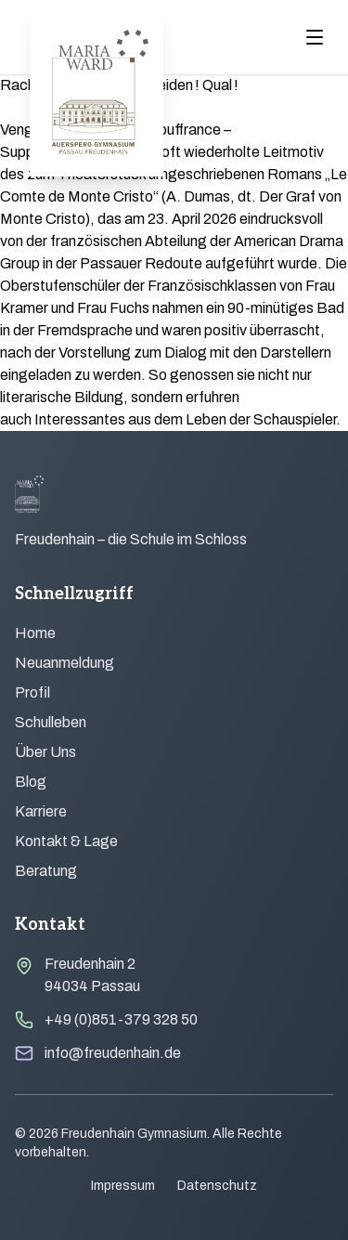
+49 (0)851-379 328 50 (121, 1019)
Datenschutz (217, 1186)
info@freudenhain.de (113, 1053)
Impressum (123, 1186)
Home (35, 633)
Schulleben (50, 722)
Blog (30, 782)
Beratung (46, 871)
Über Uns (45, 752)
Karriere (41, 811)
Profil (32, 692)
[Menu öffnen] (314, 37)
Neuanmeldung (64, 663)
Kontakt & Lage (66, 841)
